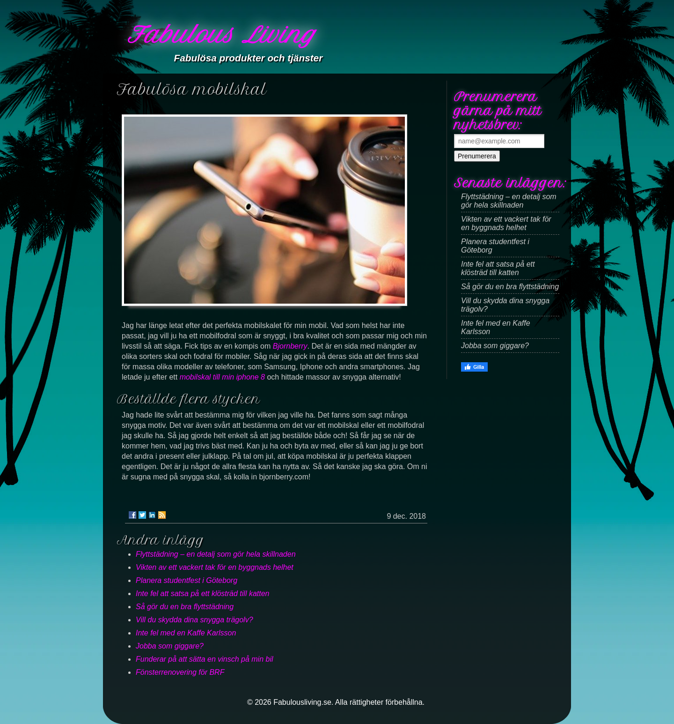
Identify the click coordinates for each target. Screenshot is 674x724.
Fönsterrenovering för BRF (180, 672)
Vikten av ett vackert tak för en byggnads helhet (214, 567)
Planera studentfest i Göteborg (186, 580)
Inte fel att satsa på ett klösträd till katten (202, 593)
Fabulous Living (221, 35)
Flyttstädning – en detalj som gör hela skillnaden (216, 554)
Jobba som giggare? (170, 646)
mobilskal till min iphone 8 (222, 377)
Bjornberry (290, 346)
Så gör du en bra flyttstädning (185, 607)
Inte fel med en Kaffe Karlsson (186, 633)
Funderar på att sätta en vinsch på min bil (204, 659)
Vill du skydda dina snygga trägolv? (194, 620)
